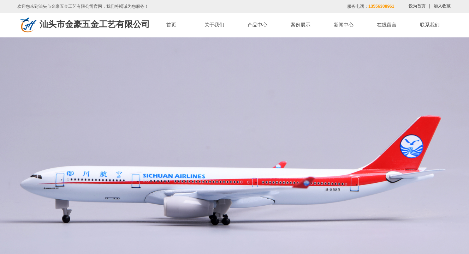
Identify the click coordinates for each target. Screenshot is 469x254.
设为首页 (417, 6)
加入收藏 (442, 6)
